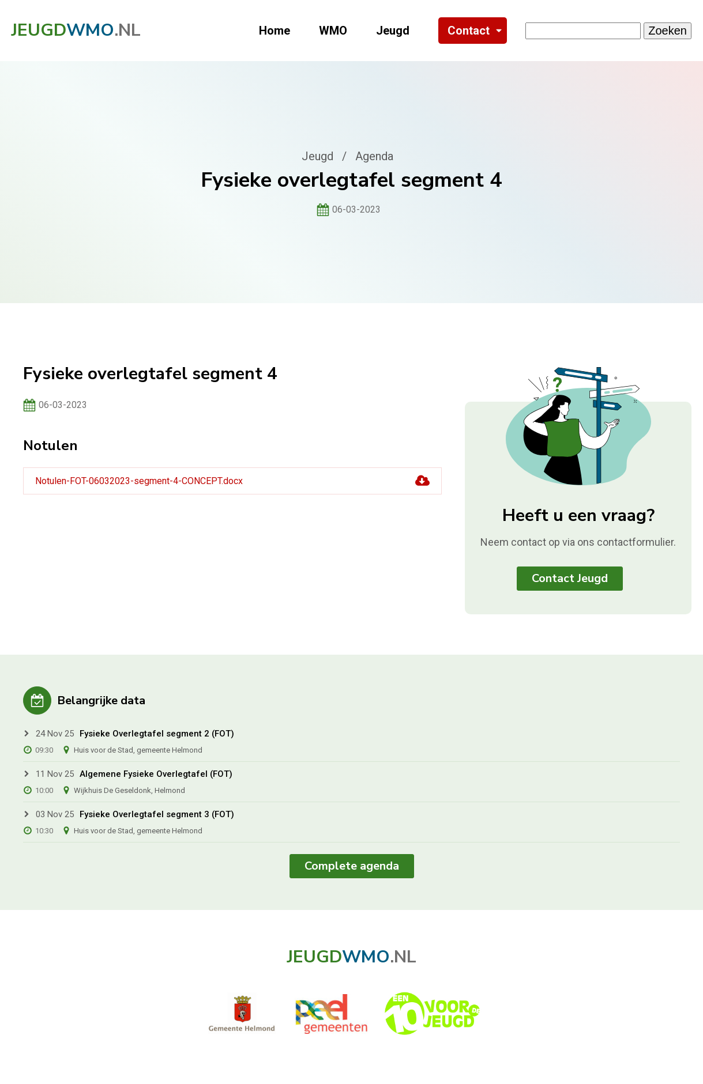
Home (274, 30)
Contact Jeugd (570, 578)
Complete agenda (351, 866)
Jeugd (392, 30)
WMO (333, 30)
